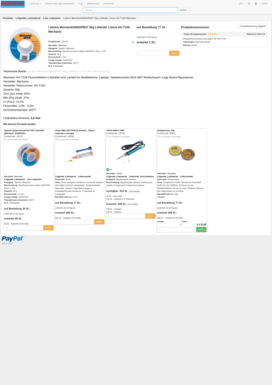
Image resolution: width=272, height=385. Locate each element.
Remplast (171, 173)
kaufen (174, 53)
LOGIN (264, 4)
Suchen (183, 10)
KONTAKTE (109, 4)
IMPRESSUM (93, 4)
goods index (7, 243)
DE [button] (241, 4)
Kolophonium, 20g (165, 130)
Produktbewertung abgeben (253, 26)
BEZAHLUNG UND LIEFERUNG (59, 4)
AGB (80, 4)
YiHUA (119, 173)
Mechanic (62, 45)
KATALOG (35, 4)
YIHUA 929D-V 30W (115, 130)
